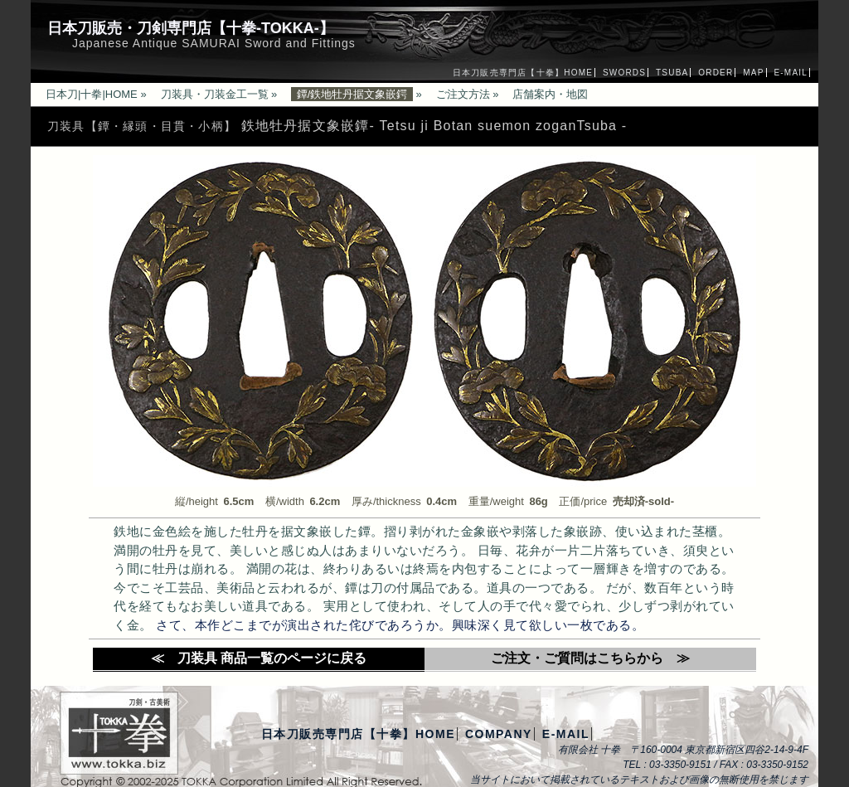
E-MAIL (791, 72)
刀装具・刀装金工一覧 (215, 94)
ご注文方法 (463, 94)
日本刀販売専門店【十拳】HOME (523, 72)
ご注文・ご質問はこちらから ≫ (590, 658)
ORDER (715, 72)
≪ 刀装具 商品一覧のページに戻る (258, 658)
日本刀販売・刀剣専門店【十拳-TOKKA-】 (190, 28)
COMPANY (498, 734)
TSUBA (672, 72)
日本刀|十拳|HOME (92, 94)
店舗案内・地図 (550, 94)
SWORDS (624, 72)
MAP (753, 72)
